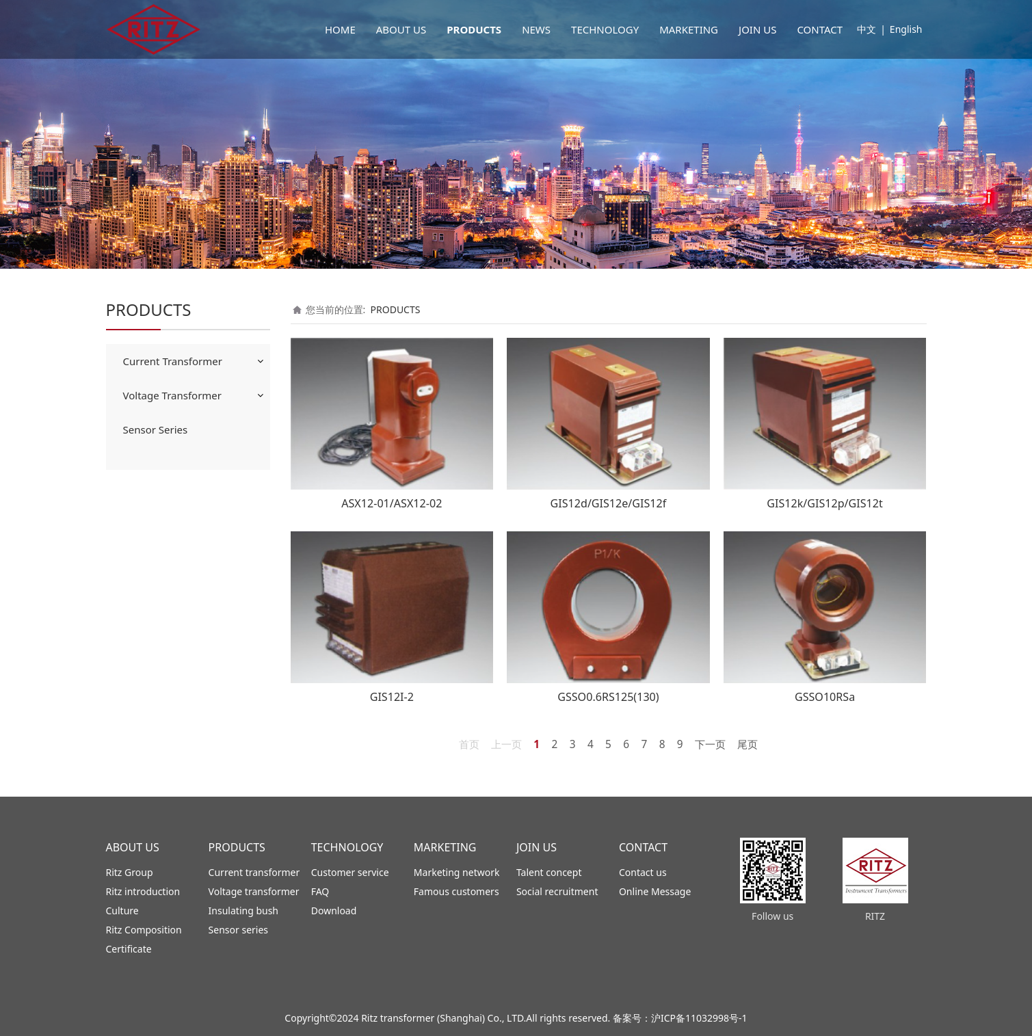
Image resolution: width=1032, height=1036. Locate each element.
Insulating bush (243, 910)
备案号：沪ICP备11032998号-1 (680, 1017)
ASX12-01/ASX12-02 (391, 503)
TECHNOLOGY (605, 29)
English (906, 29)
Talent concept (549, 872)
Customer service (350, 872)
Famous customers (456, 891)
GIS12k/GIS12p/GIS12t (825, 503)
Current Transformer (172, 361)
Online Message (655, 891)
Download (334, 910)
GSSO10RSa (825, 696)
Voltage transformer (254, 891)
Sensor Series (155, 429)
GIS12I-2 (392, 696)
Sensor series (238, 929)
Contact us (643, 872)
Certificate (129, 948)
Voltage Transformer (172, 395)
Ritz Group (129, 872)
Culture (122, 910)
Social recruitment (557, 891)
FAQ (320, 891)
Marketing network (457, 872)
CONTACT (820, 29)
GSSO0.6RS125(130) (608, 696)
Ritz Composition (144, 929)
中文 (866, 29)
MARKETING (688, 29)
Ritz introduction (143, 891)
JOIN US (757, 29)
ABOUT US (401, 29)
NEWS (536, 29)
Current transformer (254, 872)
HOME (340, 29)
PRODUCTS (474, 29)
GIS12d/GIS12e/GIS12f (609, 503)
